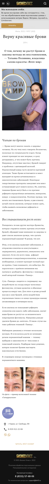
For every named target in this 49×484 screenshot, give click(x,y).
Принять (12, 25)
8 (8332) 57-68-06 (24, 476)
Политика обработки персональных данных (24, 465)
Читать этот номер (24, 444)
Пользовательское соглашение (24, 468)
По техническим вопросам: (24, 480)
